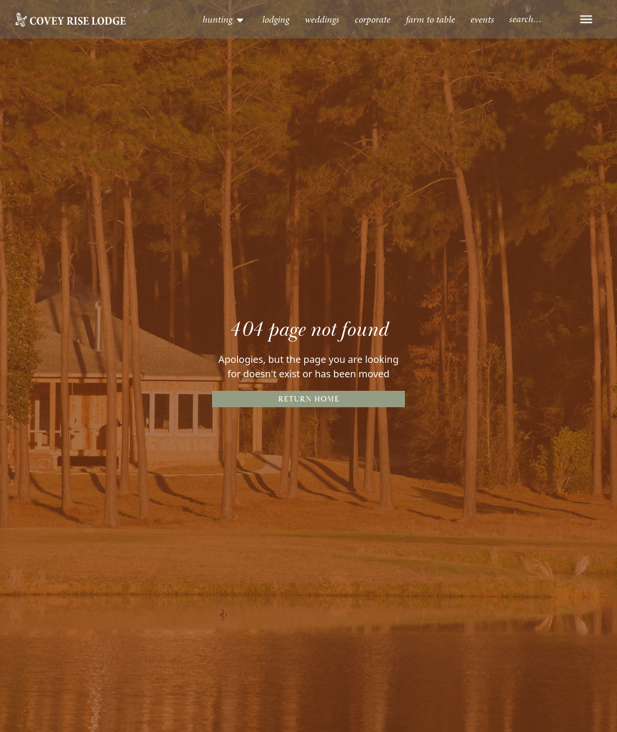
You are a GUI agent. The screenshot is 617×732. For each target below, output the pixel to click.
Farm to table (430, 19)
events (482, 19)
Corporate (372, 19)
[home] (70, 19)
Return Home (308, 399)
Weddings (322, 19)
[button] (224, 19)
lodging (275, 19)
